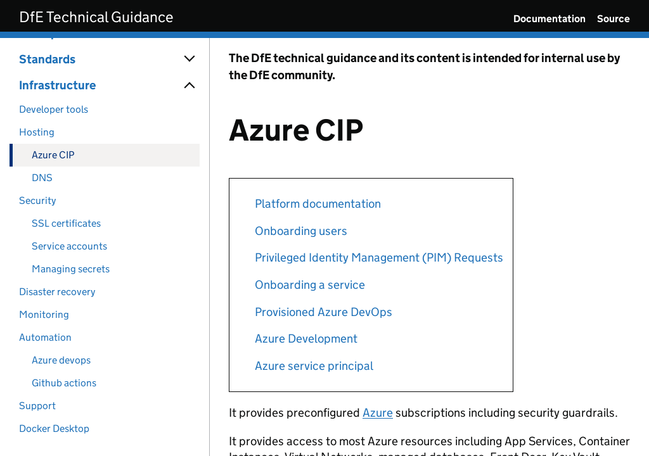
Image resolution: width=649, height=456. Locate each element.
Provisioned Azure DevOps (323, 312)
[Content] (429, 247)
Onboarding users (301, 231)
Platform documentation (318, 203)
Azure (378, 412)
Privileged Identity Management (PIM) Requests (379, 257)
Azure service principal (314, 365)
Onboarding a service (310, 284)
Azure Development (306, 338)
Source (613, 19)
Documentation (549, 19)
